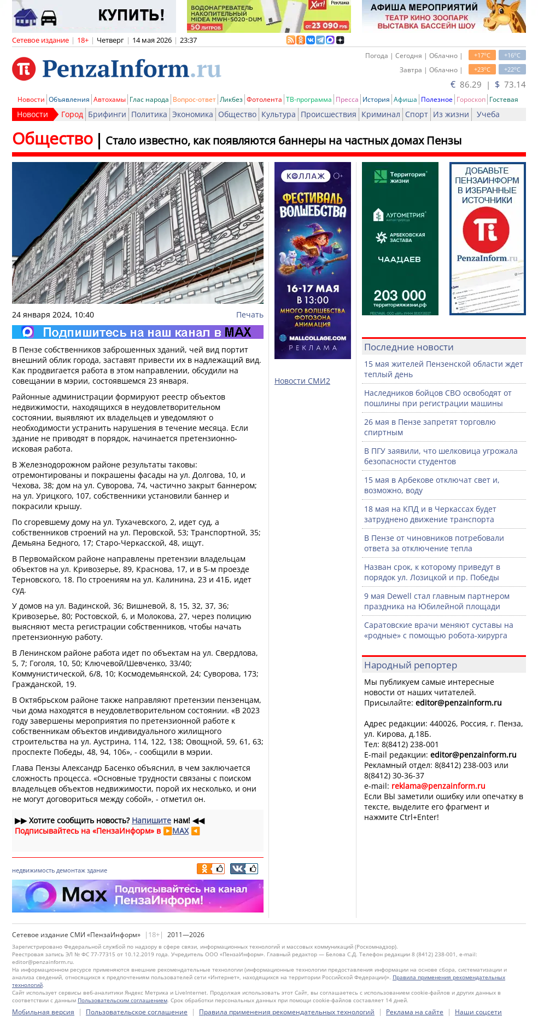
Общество (237, 114)
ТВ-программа (309, 99)
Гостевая (503, 99)
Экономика (192, 114)
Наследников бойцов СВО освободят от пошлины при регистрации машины (438, 398)
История (376, 99)
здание (97, 870)
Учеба (488, 114)
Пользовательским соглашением (122, 1000)
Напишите (151, 820)
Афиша (405, 99)
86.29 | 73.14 (488, 84)
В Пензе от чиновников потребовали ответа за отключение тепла (434, 543)
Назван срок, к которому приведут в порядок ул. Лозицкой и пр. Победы (432, 572)
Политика (149, 114)
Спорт (416, 114)
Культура (278, 114)
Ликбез (231, 99)
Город (72, 114)
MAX (180, 830)
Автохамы (109, 99)
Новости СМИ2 (302, 381)
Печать (250, 314)
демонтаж (70, 870)
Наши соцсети (478, 1012)
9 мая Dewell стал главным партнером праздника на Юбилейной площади (437, 601)
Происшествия (328, 114)
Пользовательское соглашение (137, 1012)
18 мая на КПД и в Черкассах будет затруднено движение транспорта (430, 514)
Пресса (347, 99)
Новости (31, 99)
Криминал (380, 114)
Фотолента (264, 99)
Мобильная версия (43, 1012)
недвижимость (33, 870)
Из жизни (451, 114)
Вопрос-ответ (194, 99)
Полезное (437, 99)
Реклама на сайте (414, 1012)
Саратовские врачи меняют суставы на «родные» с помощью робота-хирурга (438, 630)
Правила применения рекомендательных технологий (287, 1012)
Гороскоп (471, 99)
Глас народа (149, 99)
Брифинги (107, 114)
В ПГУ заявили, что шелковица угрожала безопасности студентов (441, 456)
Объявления (69, 99)
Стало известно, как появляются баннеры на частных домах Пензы (283, 140)
